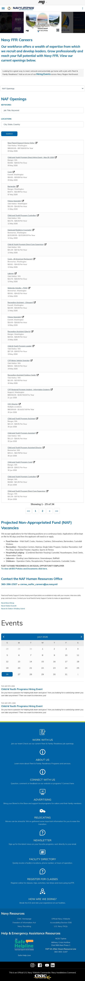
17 (66, 661)
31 (66, 674)
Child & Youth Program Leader (19, 346)
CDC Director (13, 404)
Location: (6, 119)
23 (54, 668)
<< (28, 510)
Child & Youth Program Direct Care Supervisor (26, 244)
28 (31, 674)
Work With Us (42, 739)
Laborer (11, 273)
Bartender (12, 186)
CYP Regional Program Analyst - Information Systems (29, 389)
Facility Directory (42, 859)
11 (78, 655)
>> (56, 510)
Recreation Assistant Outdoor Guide (22, 375)
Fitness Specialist (14, 201)
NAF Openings (8, 88)
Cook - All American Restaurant (20, 259)
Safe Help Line (24, 955)
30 (54, 674)
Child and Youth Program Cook (20, 462)
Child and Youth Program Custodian (22, 215)
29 (42, 674)
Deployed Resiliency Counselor (19, 230)
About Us (42, 759)
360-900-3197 (61, 952)
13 (19, 661)
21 (31, 668)
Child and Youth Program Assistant (21, 418)
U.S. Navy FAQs (61, 926)
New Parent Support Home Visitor (21, 143)
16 (54, 661)
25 (78, 668)
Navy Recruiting (24, 926)
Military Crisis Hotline (60, 942)
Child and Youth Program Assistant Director (25, 447)
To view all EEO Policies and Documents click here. (24, 568)
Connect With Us (42, 779)
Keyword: (6, 105)
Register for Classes (42, 879)
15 (42, 661)
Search (9, 134)
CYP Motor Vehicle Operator (19, 360)
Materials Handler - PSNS (17, 288)
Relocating (42, 817)
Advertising (42, 799)
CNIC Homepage (24, 919)
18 (78, 661)
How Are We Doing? (42, 899)
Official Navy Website (61, 919)
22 (42, 668)
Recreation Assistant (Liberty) (19, 331)
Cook (10, 172)
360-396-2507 (9, 584)
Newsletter (42, 840)
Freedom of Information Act (24, 922)
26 (7, 674)
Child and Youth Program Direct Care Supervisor (26, 491)
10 (66, 655)
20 (19, 668)
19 (7, 668)
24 (66, 668)
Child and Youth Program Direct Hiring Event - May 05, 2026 (31, 157)
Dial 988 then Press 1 (60, 945)
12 (7, 661)
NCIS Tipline (60, 938)
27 (19, 674)
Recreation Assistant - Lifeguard (20, 302)
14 (31, 661)
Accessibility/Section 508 (61, 922)
